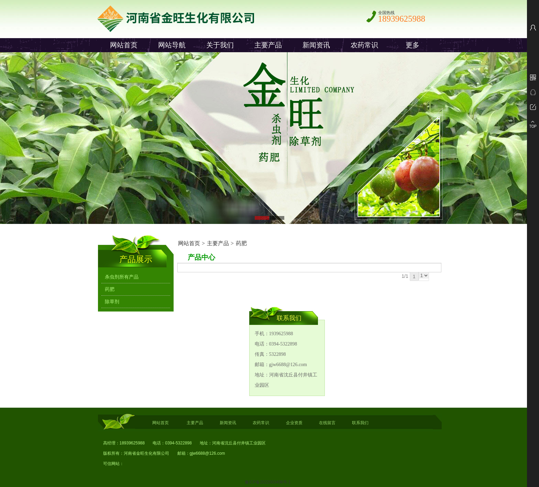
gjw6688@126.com (207, 453)
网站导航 (172, 45)
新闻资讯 (316, 45)
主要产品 (268, 45)
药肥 (241, 243)
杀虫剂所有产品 (122, 277)
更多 (412, 45)
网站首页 (124, 45)
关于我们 (220, 45)
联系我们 (360, 422)
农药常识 (364, 45)
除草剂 (112, 301)
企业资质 (294, 422)
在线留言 (327, 422)
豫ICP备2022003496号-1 (267, 482)
